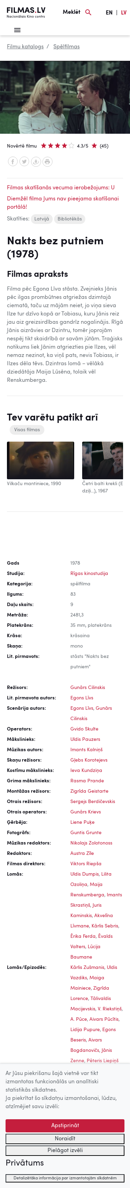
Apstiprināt (65, 1126)
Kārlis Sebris (105, 926)
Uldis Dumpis (84, 874)
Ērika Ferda (83, 936)
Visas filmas (27, 429)
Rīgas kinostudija (89, 573)
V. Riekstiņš (110, 1009)
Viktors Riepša (86, 863)
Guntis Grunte (86, 832)
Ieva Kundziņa (86, 770)
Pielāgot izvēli (65, 1150)
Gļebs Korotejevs (88, 760)
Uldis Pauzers (85, 739)
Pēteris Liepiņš (103, 1060)
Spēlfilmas (66, 47)
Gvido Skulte (84, 729)
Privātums (25, 1163)
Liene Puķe (82, 822)
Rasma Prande (87, 781)
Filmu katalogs (25, 47)
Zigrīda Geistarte (89, 791)
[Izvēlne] (17, 30)
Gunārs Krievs (85, 812)
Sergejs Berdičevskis (92, 801)
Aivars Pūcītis (104, 1019)
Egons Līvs (81, 698)
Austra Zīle (82, 853)
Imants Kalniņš (86, 749)
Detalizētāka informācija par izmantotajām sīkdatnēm (65, 1178)
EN (109, 13)
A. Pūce (78, 1019)
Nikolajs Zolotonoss (91, 843)
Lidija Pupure (85, 1029)
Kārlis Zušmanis (87, 967)
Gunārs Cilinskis (87, 687)
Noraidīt (65, 1139)
